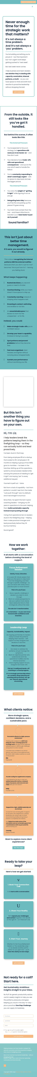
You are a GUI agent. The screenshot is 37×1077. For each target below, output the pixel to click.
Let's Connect (18, 92)
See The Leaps (18, 848)
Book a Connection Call (28, 2)
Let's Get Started (18, 1036)
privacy (9, 1032)
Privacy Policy (19, 1072)
